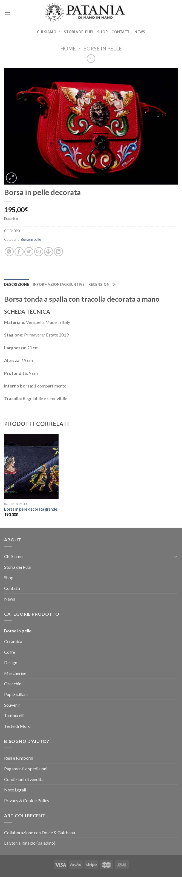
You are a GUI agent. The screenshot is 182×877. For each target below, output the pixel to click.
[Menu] (7, 12)
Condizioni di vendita (24, 779)
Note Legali (15, 789)
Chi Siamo (48, 31)
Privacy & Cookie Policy (26, 800)
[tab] (16, 284)
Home (68, 49)
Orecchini (13, 683)
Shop (102, 32)
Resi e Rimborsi (18, 757)
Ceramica (13, 641)
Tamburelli (14, 715)
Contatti (121, 32)
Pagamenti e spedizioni (25, 768)
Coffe (9, 652)
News (139, 32)
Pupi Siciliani (16, 694)
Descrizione (16, 284)
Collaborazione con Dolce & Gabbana (39, 832)
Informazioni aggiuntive (59, 284)
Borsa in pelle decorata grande (30, 509)
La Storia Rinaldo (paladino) (29, 842)
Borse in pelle (102, 49)
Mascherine (15, 673)
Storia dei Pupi (78, 32)
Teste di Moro (17, 726)
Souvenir (12, 705)
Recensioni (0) (102, 284)
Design (10, 662)
